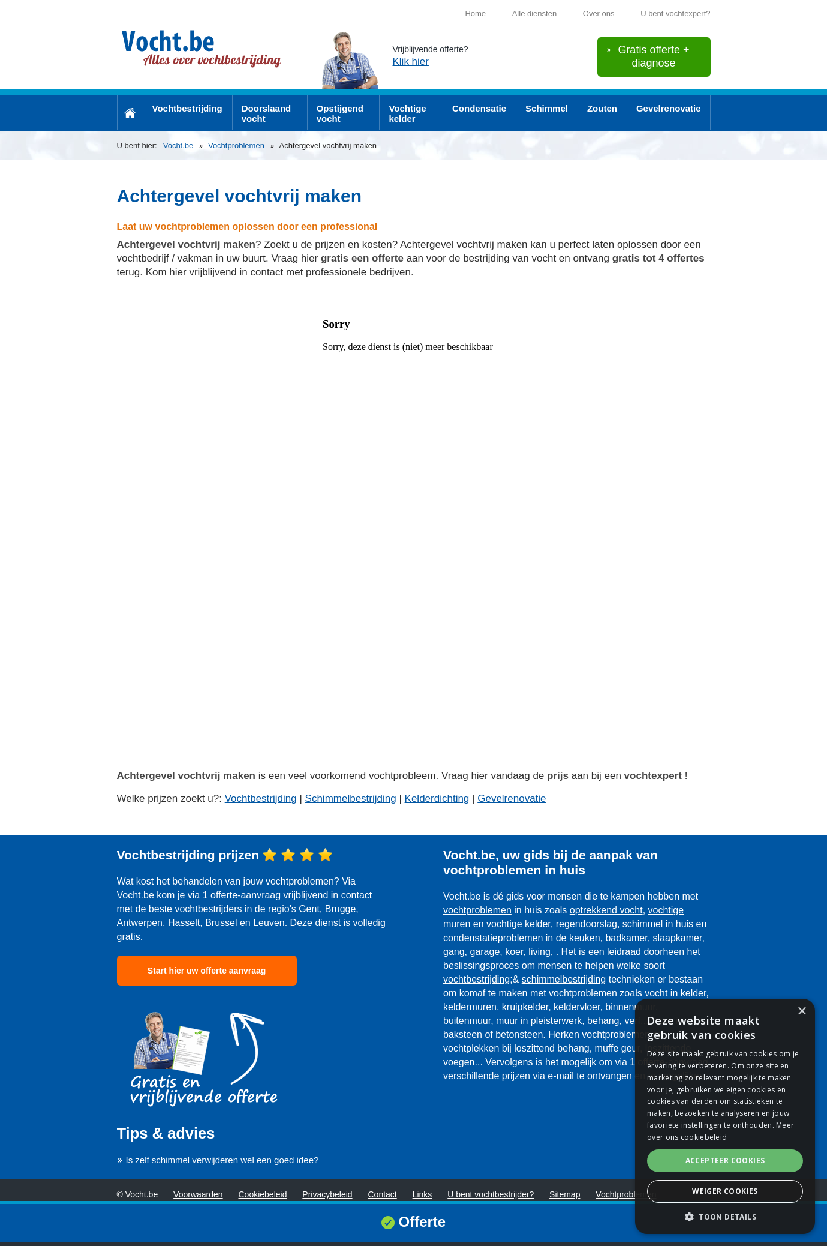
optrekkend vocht (606, 910)
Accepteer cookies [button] (725, 1160)
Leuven (269, 923)
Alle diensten (534, 13)
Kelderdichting (437, 798)
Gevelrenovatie (668, 108)
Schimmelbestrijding (350, 798)
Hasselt (184, 923)
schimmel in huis (657, 924)
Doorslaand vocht (266, 113)
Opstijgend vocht (340, 113)
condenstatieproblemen (493, 938)
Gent (309, 909)
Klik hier (411, 61)
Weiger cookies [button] (725, 1191)
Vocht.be (178, 145)
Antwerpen (140, 923)
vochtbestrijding (476, 979)
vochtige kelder (518, 924)
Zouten (602, 108)
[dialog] (725, 1116)
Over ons (599, 13)
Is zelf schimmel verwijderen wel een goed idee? (222, 1160)
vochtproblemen (477, 910)
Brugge (340, 909)
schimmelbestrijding (564, 979)
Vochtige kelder (407, 113)
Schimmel (546, 108)
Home (475, 13)
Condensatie (479, 108)
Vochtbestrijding (187, 108)
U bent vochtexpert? (675, 13)
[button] (725, 1216)
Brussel (221, 923)
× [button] (801, 1011)
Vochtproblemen (236, 145)
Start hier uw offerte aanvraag (207, 970)
